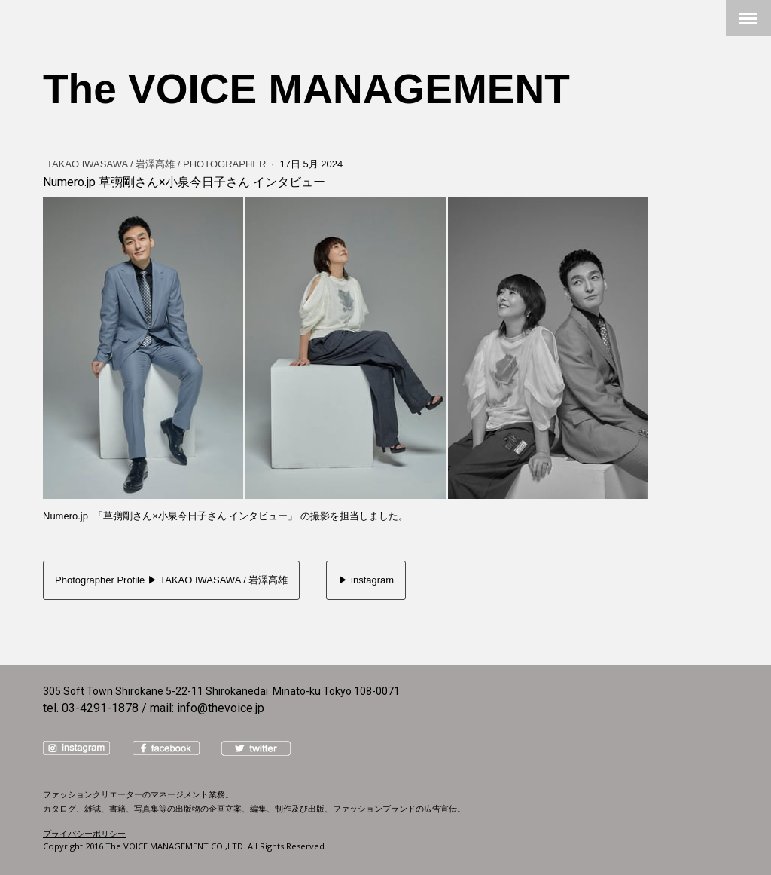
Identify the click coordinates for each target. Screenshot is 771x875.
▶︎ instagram (366, 580)
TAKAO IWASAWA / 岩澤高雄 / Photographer (158, 164)
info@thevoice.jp (220, 708)
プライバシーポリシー (84, 833)
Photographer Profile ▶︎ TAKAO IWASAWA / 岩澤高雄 (171, 580)
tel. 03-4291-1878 (91, 708)
